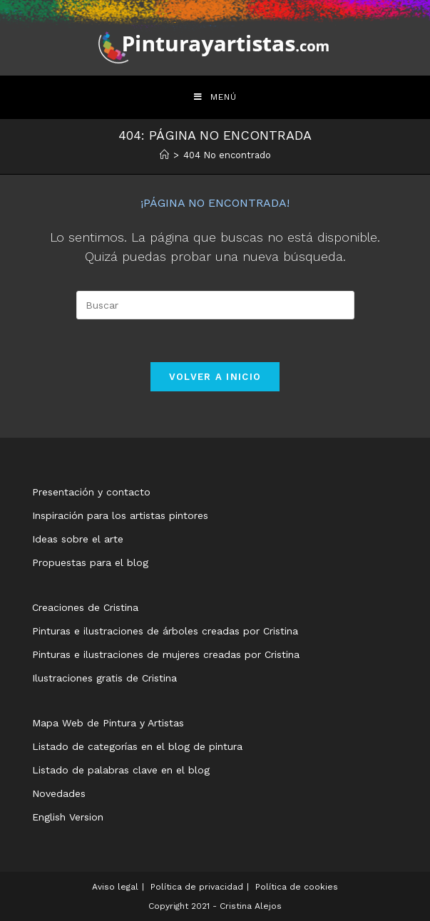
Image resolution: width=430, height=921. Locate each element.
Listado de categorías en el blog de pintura (137, 746)
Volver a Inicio (215, 376)
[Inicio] (164, 155)
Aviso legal (115, 887)
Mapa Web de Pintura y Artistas (108, 723)
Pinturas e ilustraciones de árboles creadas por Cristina (165, 631)
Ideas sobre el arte (77, 539)
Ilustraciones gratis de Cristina (104, 678)
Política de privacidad (196, 887)
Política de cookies (296, 887)
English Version (67, 817)
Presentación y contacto (91, 492)
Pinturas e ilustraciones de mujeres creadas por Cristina (166, 654)
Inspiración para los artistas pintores (120, 515)
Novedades (59, 793)
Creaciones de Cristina (85, 607)
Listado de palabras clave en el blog (121, 770)
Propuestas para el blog (90, 562)
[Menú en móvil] (215, 97)
